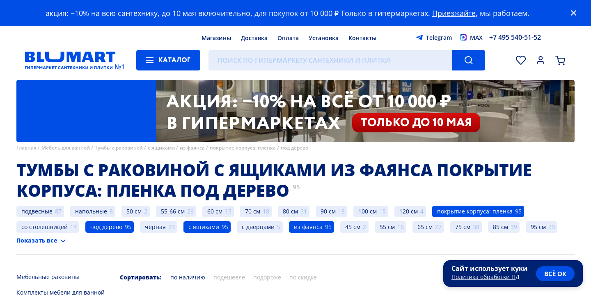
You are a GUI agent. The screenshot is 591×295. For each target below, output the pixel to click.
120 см (408, 211)
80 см (290, 211)
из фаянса (192, 147)
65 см (425, 227)
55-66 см (173, 211)
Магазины (216, 38)
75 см (462, 227)
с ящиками (161, 147)
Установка (324, 38)
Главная (26, 147)
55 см (387, 227)
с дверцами (258, 227)
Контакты (362, 38)
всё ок (555, 274)
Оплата (288, 38)
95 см (538, 227)
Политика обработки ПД (485, 277)
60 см (214, 211)
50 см (134, 211)
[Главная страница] (70, 60)
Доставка (254, 38)
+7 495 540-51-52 (515, 37)
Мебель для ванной (65, 147)
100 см (367, 211)
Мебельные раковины (48, 277)
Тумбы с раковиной (119, 147)
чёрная (155, 227)
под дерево (294, 147)
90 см (328, 211)
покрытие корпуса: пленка (243, 147)
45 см (352, 227)
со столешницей (44, 227)
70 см (252, 211)
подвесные (37, 211)
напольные (91, 211)
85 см (500, 227)
